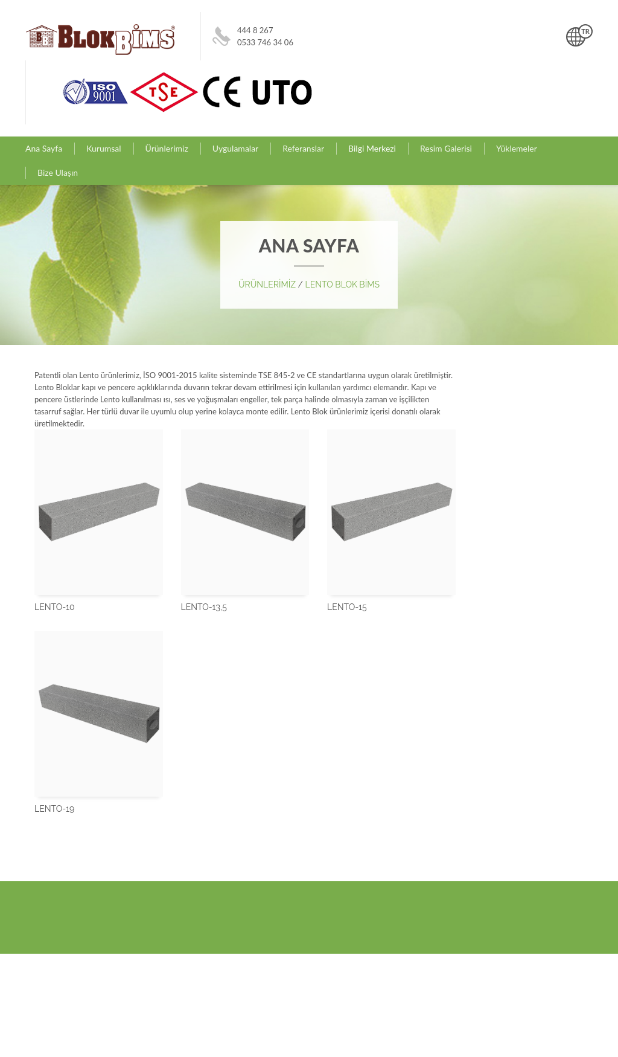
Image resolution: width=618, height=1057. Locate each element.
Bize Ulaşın (57, 172)
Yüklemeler (516, 148)
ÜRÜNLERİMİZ (268, 284)
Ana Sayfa (43, 148)
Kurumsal (103, 148)
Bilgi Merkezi (372, 148)
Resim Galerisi (446, 148)
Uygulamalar (235, 148)
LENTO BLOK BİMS (342, 284)
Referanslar (303, 148)
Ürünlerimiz (166, 148)
